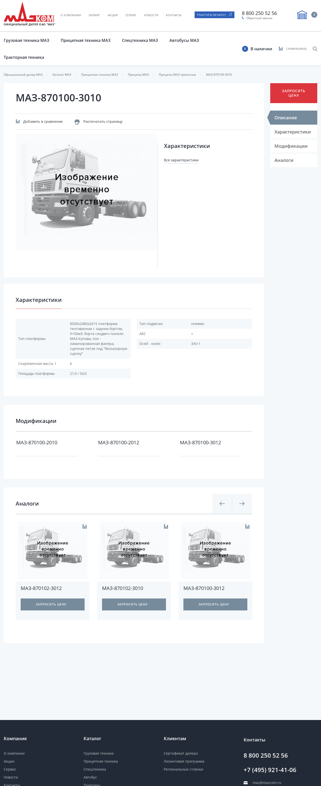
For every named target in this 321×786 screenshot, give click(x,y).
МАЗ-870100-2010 (36, 442)
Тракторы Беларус (211, 15)
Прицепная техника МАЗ (85, 40)
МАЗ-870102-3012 (41, 588)
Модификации (291, 146)
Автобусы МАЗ (184, 40)
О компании (70, 15)
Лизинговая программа (184, 761)
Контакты (174, 15)
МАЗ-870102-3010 (122, 588)
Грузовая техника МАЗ (26, 40)
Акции (113, 15)
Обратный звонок (259, 18)
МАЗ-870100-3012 (200, 442)
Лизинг (94, 15)
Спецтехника (95, 769)
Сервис (131, 15)
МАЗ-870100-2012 (118, 442)
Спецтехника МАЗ (140, 40)
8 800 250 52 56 (259, 13)
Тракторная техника (24, 57)
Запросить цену (293, 93)
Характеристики (292, 132)
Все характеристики (181, 160)
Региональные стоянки (183, 769)
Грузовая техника (99, 753)
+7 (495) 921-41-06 (270, 769)
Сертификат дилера (181, 753)
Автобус (90, 777)
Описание (285, 118)
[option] (87, 192)
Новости (151, 15)
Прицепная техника (101, 761)
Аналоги (283, 160)
